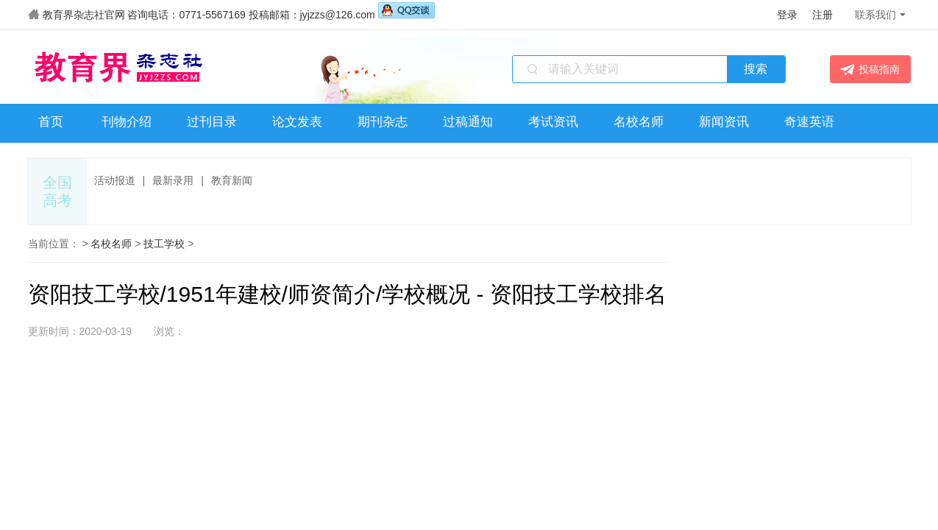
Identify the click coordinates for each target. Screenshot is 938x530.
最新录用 (172, 180)
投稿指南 (870, 69)
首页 (50, 122)
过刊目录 (212, 122)
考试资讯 (553, 122)
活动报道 (114, 180)
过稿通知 (468, 122)
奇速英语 (809, 122)
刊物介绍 (127, 122)
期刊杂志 (383, 122)
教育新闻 (231, 180)
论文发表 (297, 122)
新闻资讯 (724, 122)
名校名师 (639, 122)
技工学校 (164, 244)
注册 (822, 15)
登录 (787, 15)
